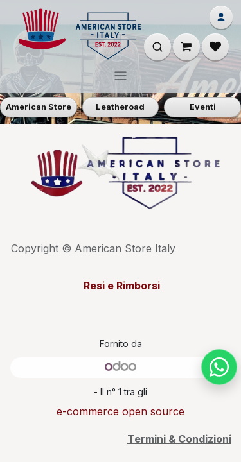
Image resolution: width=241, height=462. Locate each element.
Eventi (203, 107)
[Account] (221, 17)
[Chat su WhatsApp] (219, 367)
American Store (38, 107)
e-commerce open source (120, 411)
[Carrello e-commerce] (186, 46)
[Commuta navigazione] (120, 75)
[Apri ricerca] (157, 46)
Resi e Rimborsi (120, 285)
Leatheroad (120, 107)
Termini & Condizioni (179, 438)
